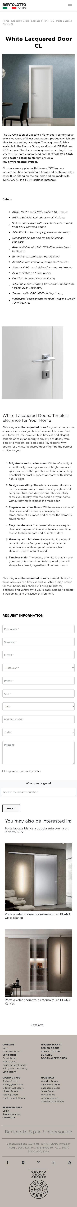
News (5, 1048)
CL (53, 21)
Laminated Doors (50, 1084)
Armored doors (49, 1098)
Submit (11, 808)
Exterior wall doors (13, 1088)
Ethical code (9, 1061)
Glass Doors (47, 1091)
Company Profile (11, 1051)
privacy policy (32, 771)
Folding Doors (10, 1094)
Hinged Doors (10, 1091)
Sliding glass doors (12, 1084)
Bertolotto (37, 1024)
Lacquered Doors (50, 1088)
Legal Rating (9, 1071)
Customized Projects (52, 1101)
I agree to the (21, 771)
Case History (9, 1058)
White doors (48, 1094)
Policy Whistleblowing (14, 1068)
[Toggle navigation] (70, 6)
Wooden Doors (49, 1081)
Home (5, 21)
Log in (5, 1110)
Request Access (11, 1114)
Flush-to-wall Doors (13, 1098)
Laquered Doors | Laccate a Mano (30, 21)
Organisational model (14, 1065)
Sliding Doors (10, 1081)
